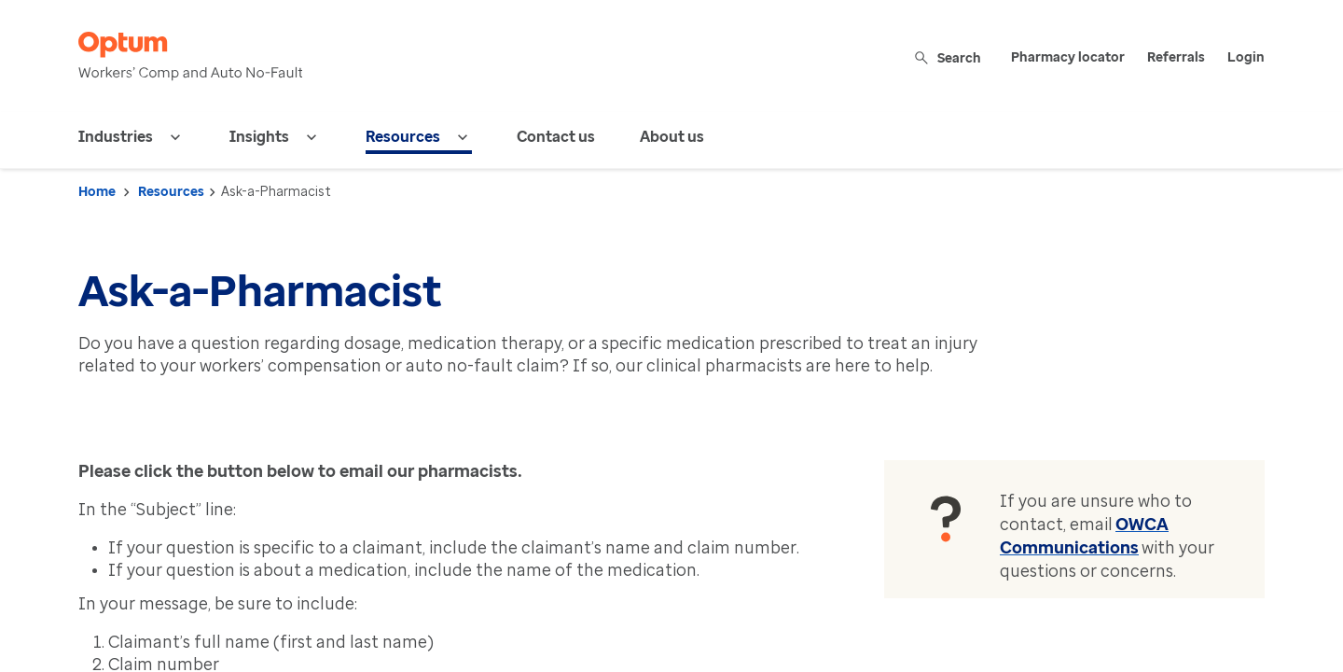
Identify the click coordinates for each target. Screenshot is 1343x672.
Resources (171, 192)
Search (949, 57)
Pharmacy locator (1068, 57)
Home (97, 192)
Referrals (1176, 57)
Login (1246, 57)
